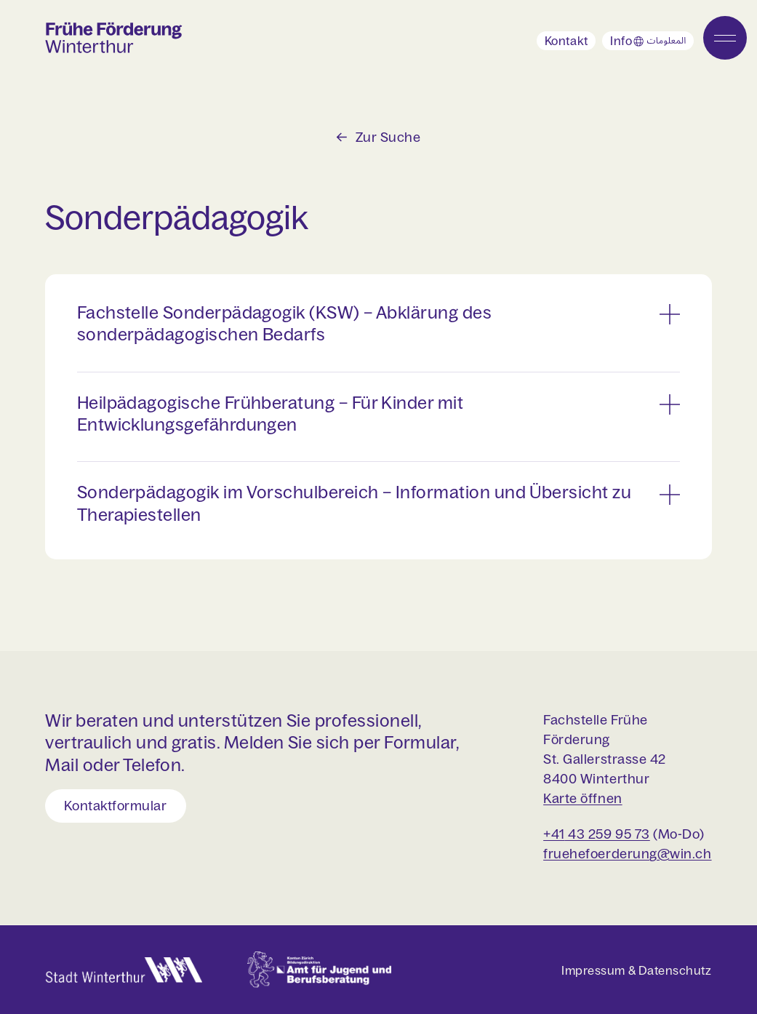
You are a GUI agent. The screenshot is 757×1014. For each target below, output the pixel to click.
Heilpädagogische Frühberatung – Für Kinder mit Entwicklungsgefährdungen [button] (270, 413)
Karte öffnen (582, 798)
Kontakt (566, 40)
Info (652, 41)
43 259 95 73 (607, 834)
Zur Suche (388, 137)
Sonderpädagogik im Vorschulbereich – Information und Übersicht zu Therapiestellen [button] (354, 503)
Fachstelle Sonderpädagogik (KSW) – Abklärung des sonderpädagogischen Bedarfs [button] (284, 323)
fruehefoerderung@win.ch (627, 853)
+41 (554, 834)
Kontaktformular (115, 806)
